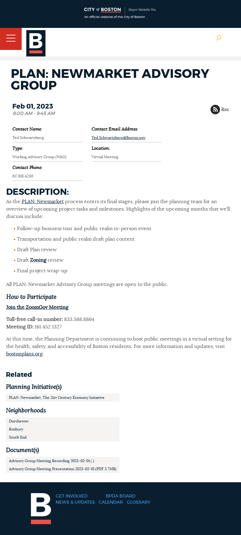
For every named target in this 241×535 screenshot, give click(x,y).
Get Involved (72, 496)
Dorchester (19, 421)
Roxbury (16, 429)
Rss (225, 109)
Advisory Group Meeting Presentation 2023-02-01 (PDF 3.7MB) (62, 469)
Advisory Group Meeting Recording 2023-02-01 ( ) (51, 461)
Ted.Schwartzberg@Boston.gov (118, 138)
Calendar (111, 502)
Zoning (38, 260)
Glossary (138, 502)
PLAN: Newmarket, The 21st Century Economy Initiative (57, 397)
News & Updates (75, 502)
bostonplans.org (24, 353)
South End (18, 437)
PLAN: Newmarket (43, 201)
